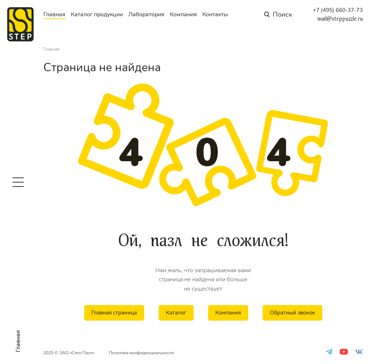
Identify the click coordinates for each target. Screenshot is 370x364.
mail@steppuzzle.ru (340, 19)
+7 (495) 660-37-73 (338, 10)
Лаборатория (146, 14)
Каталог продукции (97, 14)
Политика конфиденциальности (141, 353)
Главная (54, 14)
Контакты (215, 14)
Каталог (176, 312)
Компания (183, 14)
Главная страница (114, 312)
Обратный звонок (292, 312)
